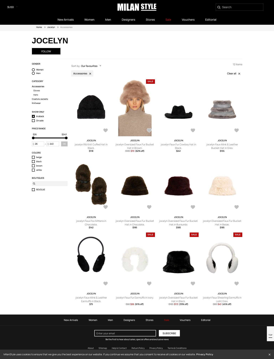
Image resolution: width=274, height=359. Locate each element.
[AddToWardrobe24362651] (193, 207)
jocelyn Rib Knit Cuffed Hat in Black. (91, 146)
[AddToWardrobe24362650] (236, 207)
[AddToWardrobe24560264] (149, 130)
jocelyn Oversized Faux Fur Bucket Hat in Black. (178, 299)
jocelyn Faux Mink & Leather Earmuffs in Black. (91, 299)
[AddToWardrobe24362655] (236, 130)
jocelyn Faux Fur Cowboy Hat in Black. (178, 146)
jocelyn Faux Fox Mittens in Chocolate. (91, 222)
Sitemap (103, 348)
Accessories (38, 86)
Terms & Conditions (177, 348)
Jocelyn (51, 27)
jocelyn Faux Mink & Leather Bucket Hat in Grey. (222, 146)
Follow (46, 51)
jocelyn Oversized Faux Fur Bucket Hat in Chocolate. (135, 222)
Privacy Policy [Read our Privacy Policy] (156, 348)
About (91, 348)
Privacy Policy (204, 354)
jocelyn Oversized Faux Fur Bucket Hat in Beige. (222, 222)
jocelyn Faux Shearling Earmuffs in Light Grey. (222, 299)
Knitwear (36, 103)
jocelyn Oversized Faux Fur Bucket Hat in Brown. (135, 146)
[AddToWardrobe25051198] (105, 130)
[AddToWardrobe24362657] (193, 130)
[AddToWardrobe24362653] (149, 207)
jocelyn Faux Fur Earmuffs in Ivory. (135, 297)
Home (39, 27)
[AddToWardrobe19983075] (149, 284)
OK (64, 143)
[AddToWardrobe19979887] (193, 284)
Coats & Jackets (40, 99)
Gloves (36, 90)
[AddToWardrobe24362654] (105, 207)
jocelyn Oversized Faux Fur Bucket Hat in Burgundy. (178, 222)
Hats (35, 94)
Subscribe (169, 333)
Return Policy (138, 348)
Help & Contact (119, 348)
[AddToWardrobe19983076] (105, 284)
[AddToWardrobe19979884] (236, 284)
